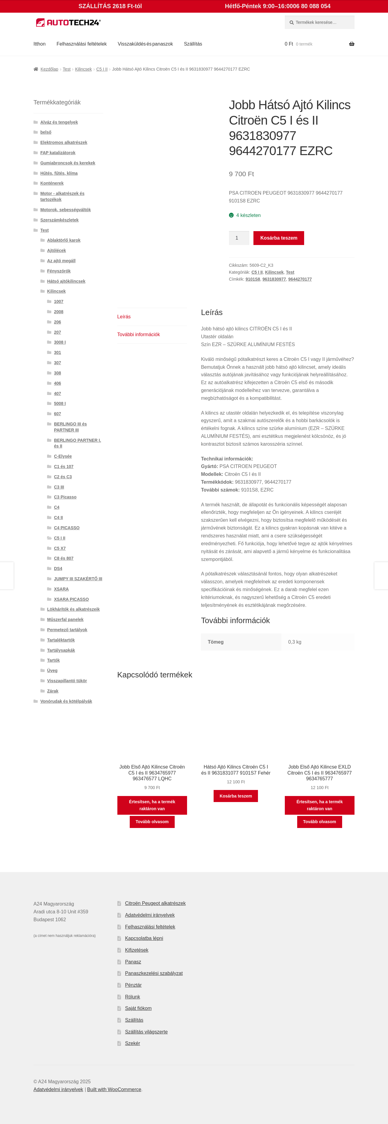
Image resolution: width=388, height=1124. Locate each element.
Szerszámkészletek (59, 220)
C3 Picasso (65, 497)
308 (57, 373)
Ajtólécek (56, 250)
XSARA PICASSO (71, 599)
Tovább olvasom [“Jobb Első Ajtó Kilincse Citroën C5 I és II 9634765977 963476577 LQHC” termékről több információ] (152, 821)
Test (67, 69)
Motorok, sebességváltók (65, 209)
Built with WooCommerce (114, 1089)
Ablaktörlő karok (63, 240)
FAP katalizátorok (57, 152)
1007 (58, 301)
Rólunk (132, 996)
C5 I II (101, 69)
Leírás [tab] (124, 316)
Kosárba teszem (278, 237)
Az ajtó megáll (61, 260)
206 (57, 322)
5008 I (60, 403)
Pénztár (133, 985)
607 (57, 413)
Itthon (39, 43)
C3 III (59, 487)
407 (57, 393)
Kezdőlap (49, 69)
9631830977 (274, 279)
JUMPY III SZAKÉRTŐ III (78, 578)
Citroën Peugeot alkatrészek (155, 903)
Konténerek (52, 183)
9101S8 (253, 279)
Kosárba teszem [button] (236, 796)
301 (57, 352)
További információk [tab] (138, 334)
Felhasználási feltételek (82, 43)
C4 (56, 507)
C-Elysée (63, 456)
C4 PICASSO (67, 527)
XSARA (61, 589)
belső (46, 132)
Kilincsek (83, 69)
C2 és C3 (63, 476)
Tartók (53, 660)
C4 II (58, 517)
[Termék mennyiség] (239, 238)
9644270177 (300, 279)
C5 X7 (60, 548)
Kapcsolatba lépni (144, 938)
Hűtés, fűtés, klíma (59, 173)
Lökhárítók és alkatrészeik (73, 609)
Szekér (132, 1043)
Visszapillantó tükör (67, 680)
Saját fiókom (138, 1008)
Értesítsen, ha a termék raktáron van (152, 805)
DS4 (58, 568)
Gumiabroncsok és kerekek (67, 163)
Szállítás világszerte (146, 1031)
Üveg (52, 670)
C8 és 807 (64, 558)
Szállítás (193, 43)
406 (57, 383)
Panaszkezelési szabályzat (154, 973)
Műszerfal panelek (65, 619)
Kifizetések (136, 950)
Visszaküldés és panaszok (145, 43)
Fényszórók (59, 271)
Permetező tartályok (67, 629)
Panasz (133, 961)
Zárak (52, 691)
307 (57, 362)
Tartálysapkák (61, 650)
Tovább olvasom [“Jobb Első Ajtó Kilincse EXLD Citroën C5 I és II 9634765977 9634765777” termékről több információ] (319, 821)
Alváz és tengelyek (59, 122)
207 (57, 332)
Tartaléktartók (61, 640)
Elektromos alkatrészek (63, 142)
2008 (58, 311)
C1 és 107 (64, 466)
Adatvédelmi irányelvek (150, 915)
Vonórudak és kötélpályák (66, 701)
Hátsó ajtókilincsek (66, 281)
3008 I (60, 342)
